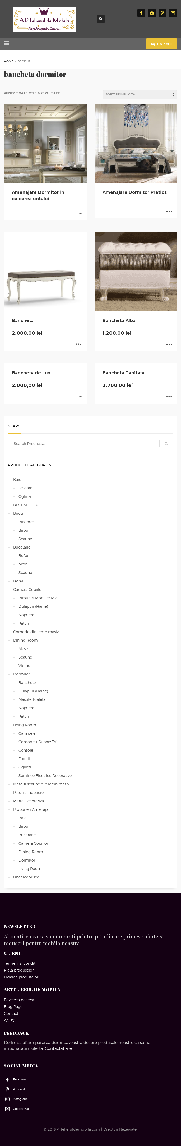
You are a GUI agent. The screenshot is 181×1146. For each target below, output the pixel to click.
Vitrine (24, 665)
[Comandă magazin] (140, 94)
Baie (17, 479)
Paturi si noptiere (28, 792)
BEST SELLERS (26, 505)
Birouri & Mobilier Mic (38, 598)
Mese (23, 564)
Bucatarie (21, 547)
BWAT (18, 581)
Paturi (23, 623)
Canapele (26, 733)
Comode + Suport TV (37, 741)
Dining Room (25, 640)
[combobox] (90, 443)
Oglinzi (24, 496)
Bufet (23, 555)
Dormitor (21, 674)
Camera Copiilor (28, 589)
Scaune (25, 538)
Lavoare (25, 488)
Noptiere (26, 615)
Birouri (24, 530)
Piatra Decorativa (28, 801)
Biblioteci (27, 521)
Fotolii (24, 758)
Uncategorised (26, 877)
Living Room (24, 724)
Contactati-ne (58, 1048)
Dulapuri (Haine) (33, 606)
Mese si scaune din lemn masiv (41, 784)
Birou (18, 513)
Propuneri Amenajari (32, 809)
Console (25, 750)
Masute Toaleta (31, 699)
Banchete (27, 682)
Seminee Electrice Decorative (45, 775)
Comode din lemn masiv (36, 631)
